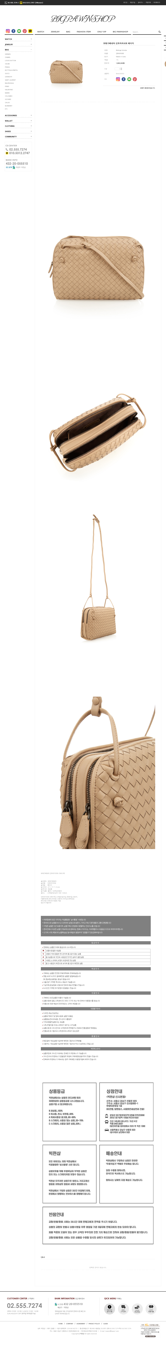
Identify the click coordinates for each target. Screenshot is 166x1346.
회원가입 (132, 2)
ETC (6, 109)
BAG (7, 49)
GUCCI (7, 73)
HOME (60, 1324)
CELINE (7, 64)
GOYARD (8, 99)
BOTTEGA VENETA (11, 70)
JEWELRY (9, 44)
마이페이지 (156, 2)
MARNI (7, 93)
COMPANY (69, 1324)
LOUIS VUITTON (10, 60)
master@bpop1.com (112, 1331)
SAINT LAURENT (10, 80)
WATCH (8, 39)
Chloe (7, 102)
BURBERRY (8, 106)
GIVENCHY (8, 77)
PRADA (7, 67)
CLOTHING (9, 126)
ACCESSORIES (11, 115)
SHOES (8, 131)
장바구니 (140, 2)
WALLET (9, 121)
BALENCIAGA (9, 83)
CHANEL (7, 57)
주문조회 (148, 2)
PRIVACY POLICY (94, 1324)
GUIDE (105, 1324)
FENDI (7, 86)
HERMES (8, 54)
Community (11, 136)
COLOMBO (8, 96)
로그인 (125, 2)
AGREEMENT (81, 1324)
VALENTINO (9, 90)
